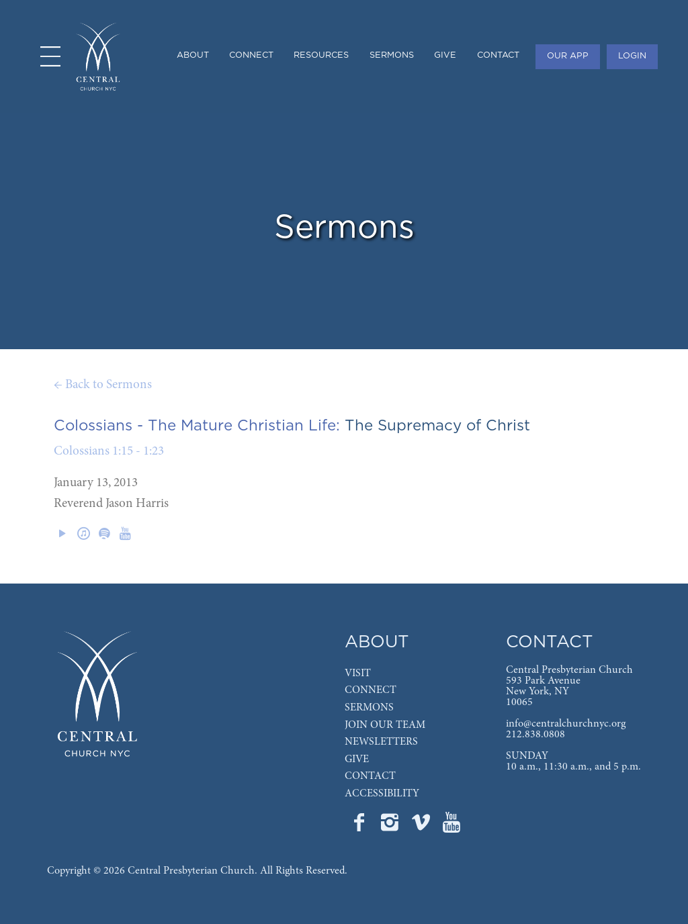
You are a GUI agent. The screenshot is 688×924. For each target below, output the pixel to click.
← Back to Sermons (103, 385)
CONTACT (370, 776)
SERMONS (369, 707)
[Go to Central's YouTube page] (451, 826)
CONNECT (370, 690)
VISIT (358, 673)
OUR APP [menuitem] (568, 56)
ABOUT (377, 642)
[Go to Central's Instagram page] (391, 826)
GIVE (357, 759)
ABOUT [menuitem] (193, 55)
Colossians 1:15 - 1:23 (109, 451)
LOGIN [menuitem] (632, 56)
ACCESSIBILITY (382, 793)
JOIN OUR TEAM (385, 725)
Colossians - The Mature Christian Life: (197, 425)
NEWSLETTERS (381, 742)
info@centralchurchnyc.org (566, 724)
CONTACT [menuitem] (498, 55)
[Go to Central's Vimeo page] (421, 826)
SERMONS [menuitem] (392, 55)
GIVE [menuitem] (445, 55)
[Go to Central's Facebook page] (360, 826)
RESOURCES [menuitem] (321, 55)
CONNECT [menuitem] (251, 55)
